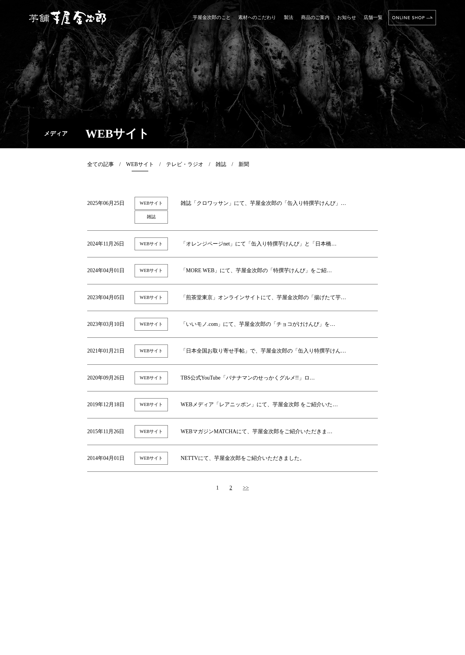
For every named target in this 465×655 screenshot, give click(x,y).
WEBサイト (140, 164)
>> (246, 488)
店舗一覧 (373, 17)
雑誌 (221, 164)
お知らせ (346, 17)
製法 (288, 17)
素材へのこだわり (257, 17)
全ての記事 (100, 164)
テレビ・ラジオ (184, 164)
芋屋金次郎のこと (212, 17)
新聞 (243, 164)
